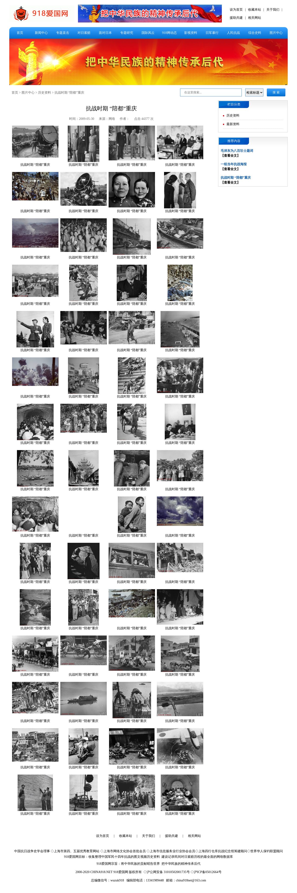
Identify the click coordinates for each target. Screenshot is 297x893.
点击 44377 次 (144, 119)
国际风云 (148, 33)
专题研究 (126, 33)
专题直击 (62, 33)
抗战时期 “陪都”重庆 (69, 92)
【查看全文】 (230, 155)
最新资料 (232, 124)
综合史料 (254, 33)
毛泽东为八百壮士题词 (237, 151)
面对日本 (105, 33)
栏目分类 (233, 104)
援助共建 (236, 17)
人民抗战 (233, 33)
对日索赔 (83, 33)
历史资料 (44, 92)
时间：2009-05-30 (81, 119)
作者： (124, 119)
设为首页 (236, 9)
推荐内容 (233, 141)
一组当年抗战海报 (234, 164)
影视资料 (190, 33)
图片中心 (276, 33)
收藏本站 (254, 9)
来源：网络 (107, 119)
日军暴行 (212, 33)
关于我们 (272, 9)
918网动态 (169, 33)
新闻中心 (41, 33)
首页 (20, 33)
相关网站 (254, 17)
